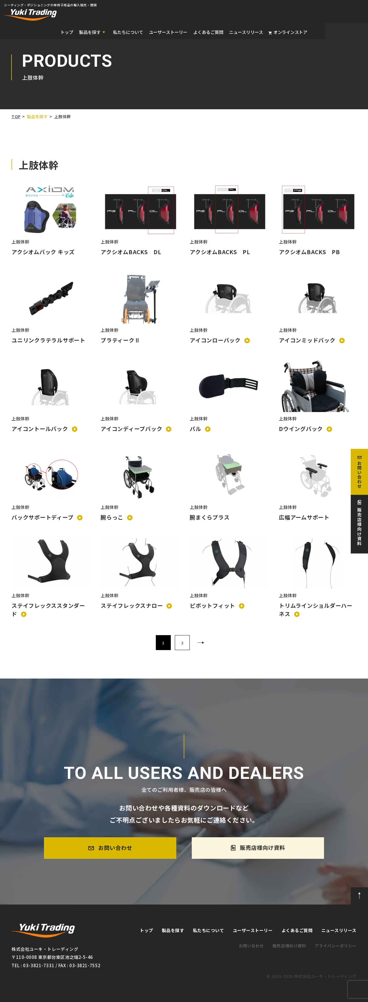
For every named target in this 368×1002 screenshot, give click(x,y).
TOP (16, 116)
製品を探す (37, 116)
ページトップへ (359, 896)
